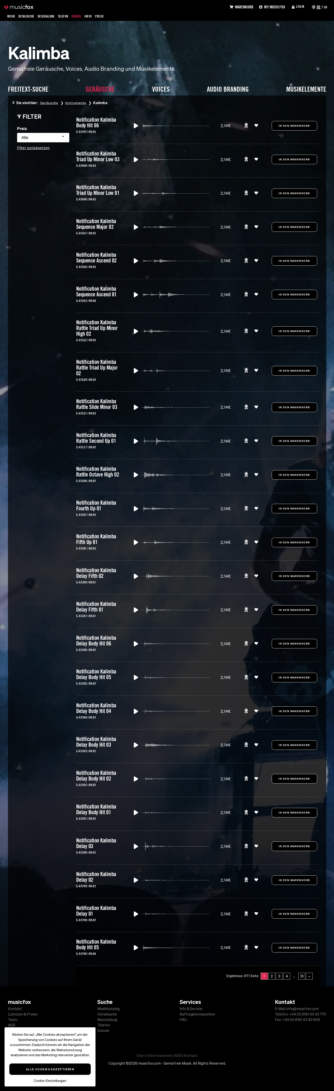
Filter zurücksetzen (33, 148)
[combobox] (43, 137)
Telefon (69, 16)
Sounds (84, 16)
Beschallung (50, 16)
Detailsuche (28, 16)
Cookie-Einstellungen (50, 1081)
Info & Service (191, 1009)
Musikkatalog (108, 1009)
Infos (97, 16)
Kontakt (15, 1009)
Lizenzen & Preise (23, 1014)
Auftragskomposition (197, 1014)
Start (141, 1055)
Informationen (160, 1055)
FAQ (183, 1020)
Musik (11, 16)
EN (325, 6)
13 (302, 976)
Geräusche (49, 103)
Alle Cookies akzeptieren (50, 1069)
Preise (109, 16)
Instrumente (76, 103)
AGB (11, 1025)
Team (12, 1020)
